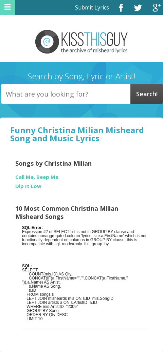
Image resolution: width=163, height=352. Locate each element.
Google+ (154, 10)
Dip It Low (28, 186)
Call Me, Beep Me (36, 177)
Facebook (120, 10)
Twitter (137, 10)
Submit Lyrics (92, 7)
